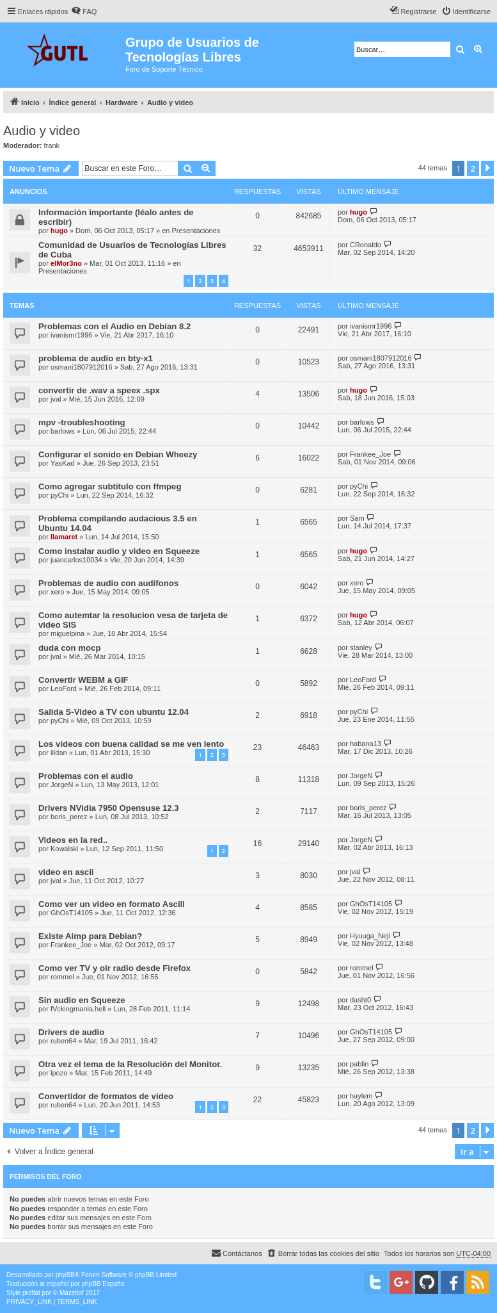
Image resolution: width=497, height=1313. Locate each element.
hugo (59, 230)
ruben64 (63, 1041)
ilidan (59, 752)
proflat (31, 1292)
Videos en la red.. (72, 840)
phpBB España (102, 1283)
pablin (359, 1064)
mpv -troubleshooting (81, 422)
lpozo (59, 1073)
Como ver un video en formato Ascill (111, 904)
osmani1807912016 (82, 367)
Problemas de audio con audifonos (108, 583)
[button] (487, 168)
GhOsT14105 (72, 913)
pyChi (59, 495)
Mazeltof (71, 1292)
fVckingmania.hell (78, 1009)
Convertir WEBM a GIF (83, 680)
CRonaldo (365, 245)
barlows (63, 431)
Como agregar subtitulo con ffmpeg (109, 486)
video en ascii (66, 872)
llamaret (64, 537)
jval (56, 399)
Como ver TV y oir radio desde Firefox (114, 968)
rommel (62, 977)
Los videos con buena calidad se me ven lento (131, 744)
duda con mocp (69, 648)
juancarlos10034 (76, 560)
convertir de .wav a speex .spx (99, 390)
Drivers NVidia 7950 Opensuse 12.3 (108, 808)
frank (51, 145)
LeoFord (64, 688)
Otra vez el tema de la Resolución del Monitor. (130, 1064)
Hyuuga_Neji (370, 936)
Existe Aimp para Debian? (90, 936)
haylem (361, 1096)
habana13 (365, 743)
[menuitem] (84, 11)
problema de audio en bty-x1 (95, 358)
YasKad (63, 463)
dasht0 (360, 1000)
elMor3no (66, 263)
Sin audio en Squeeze (81, 1000)
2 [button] (473, 168)
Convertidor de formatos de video (105, 1096)
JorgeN (62, 784)
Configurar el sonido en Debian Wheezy (117, 454)
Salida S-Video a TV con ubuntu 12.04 (113, 712)
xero (57, 592)
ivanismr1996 (71, 335)
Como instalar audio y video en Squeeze (119, 551)
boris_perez (69, 816)
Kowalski (64, 848)
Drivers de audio (71, 1032)
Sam (357, 518)
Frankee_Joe (370, 454)
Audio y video (41, 131)
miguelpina (67, 633)
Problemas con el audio (85, 776)
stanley (361, 647)
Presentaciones (196, 230)
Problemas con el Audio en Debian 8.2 (114, 326)
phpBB (65, 1274)
